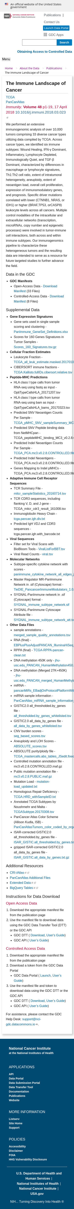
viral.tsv (47, 554)
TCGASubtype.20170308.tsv (34, 812)
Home (9, 68)
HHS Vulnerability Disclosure (28, 1159)
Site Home (15, 1123)
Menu (6, 59)
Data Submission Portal (24, 1082)
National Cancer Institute (37, 1188)
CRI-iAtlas (18, 872)
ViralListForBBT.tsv (51, 549)
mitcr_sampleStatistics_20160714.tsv (40, 493)
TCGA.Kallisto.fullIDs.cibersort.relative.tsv (43, 372)
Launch (45, 975)
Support (14, 1127)
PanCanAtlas (15, 102)
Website (14, 1100)
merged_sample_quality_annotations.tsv (42, 635)
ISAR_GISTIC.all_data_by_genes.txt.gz (41, 857)
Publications (52, 15)
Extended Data (22, 882)
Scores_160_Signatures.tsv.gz (35, 347)
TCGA (10, 97)
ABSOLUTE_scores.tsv (30, 746)
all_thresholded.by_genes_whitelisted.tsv (42, 716)
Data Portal (16, 1078)
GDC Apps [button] (56, 35)
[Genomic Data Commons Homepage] (19, 15)
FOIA (12, 1155)
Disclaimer (16, 1150)
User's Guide (55, 935)
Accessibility (17, 1146)
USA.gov (37, 1193)
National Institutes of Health (38, 1183)
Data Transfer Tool (21, 1087)
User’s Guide (38, 940)
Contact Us (51, 22)
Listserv (14, 1119)
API (11, 1074)
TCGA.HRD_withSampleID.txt (35, 796)
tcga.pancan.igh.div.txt (29, 518)
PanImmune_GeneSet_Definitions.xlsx (41, 331)
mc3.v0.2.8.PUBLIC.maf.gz (33, 776)
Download (38, 935)
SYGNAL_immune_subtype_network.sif (41, 604)
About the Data (29, 68)
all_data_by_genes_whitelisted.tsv (38, 726)
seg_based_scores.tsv (29, 736)
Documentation (19, 1091)
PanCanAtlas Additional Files (30, 877)
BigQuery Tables (23, 888)
